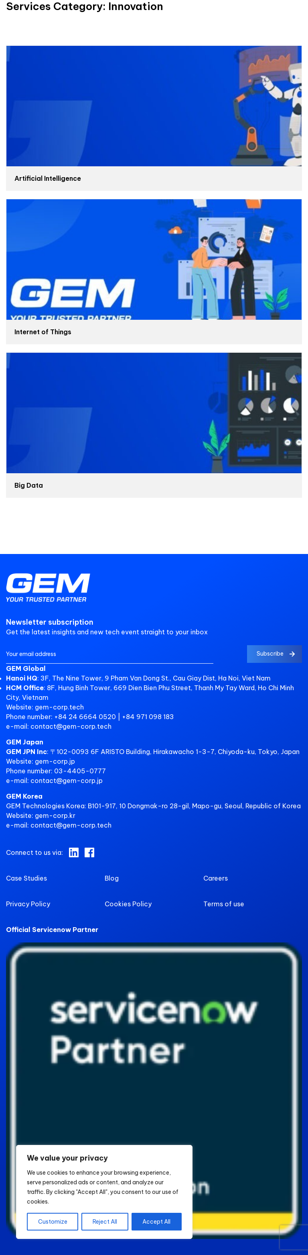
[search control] (298, 23)
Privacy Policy (28, 904)
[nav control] (13, 19)
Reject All (105, 1221)
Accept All (156, 1221)
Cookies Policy (128, 904)
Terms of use (223, 904)
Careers (215, 878)
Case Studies (26, 878)
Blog (112, 878)
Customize (52, 1221)
